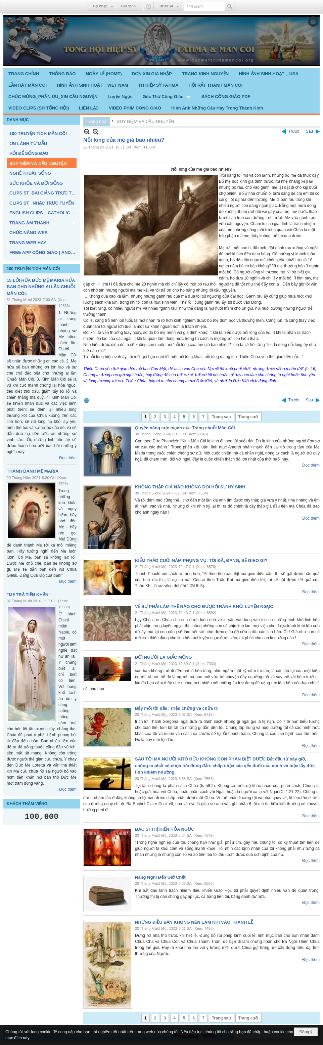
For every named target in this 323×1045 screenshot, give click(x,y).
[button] (167, 96)
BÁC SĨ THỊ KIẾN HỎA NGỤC (164, 829)
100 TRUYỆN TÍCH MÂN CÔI (33, 268)
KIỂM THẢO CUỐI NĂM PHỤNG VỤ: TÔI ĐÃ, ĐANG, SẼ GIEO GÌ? (201, 560)
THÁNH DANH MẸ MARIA (32, 471)
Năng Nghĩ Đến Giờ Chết (160, 877)
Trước (293, 131)
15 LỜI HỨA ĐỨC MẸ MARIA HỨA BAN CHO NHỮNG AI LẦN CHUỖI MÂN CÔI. (41, 287)
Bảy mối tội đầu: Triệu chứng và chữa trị (176, 708)
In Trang (86, 400)
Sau (309, 131)
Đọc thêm (68, 457)
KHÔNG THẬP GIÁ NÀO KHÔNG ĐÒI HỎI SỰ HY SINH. (190, 486)
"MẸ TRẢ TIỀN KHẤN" (28, 594)
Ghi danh (128, 6)
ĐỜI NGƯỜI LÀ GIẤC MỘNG (163, 657)
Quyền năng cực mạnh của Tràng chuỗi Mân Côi (185, 427)
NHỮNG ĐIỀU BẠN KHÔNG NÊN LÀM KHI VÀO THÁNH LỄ (194, 922)
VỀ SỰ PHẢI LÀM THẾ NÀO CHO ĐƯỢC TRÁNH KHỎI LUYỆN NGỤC (204, 606)
